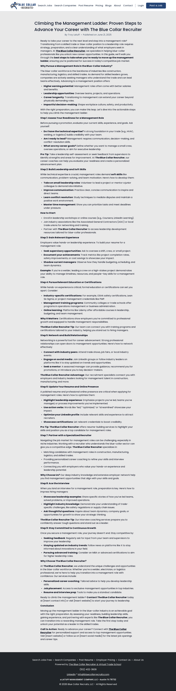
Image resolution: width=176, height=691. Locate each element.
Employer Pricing (105, 660)
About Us (139, 660)
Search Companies (65, 5)
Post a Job (156, 5)
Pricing (99, 5)
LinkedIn (71, 674)
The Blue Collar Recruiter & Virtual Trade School (95, 664)
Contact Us (124, 660)
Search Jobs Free (42, 660)
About (117, 5)
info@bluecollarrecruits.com (93, 674)
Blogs (108, 5)
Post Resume (86, 5)
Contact (128, 5)
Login (141, 5)
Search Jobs (45, 5)
